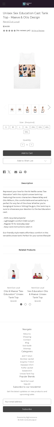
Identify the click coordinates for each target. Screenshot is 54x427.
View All (27, 384)
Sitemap (27, 348)
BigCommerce (31, 417)
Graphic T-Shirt (27, 362)
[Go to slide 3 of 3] (30, 304)
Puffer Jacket (27, 368)
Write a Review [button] (38, 30)
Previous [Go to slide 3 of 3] (3, 278)
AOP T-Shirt (27, 356)
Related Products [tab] (27, 250)
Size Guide (27, 345)
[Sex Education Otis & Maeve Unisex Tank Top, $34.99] (37, 270)
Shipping (27, 337)
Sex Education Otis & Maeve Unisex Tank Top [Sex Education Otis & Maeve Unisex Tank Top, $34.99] (37, 294)
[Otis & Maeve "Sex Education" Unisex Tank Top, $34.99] (13, 270)
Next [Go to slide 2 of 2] (49, 107)
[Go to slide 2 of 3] (25, 304)
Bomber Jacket (27, 359)
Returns (27, 334)
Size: (27, 122)
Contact (27, 340)
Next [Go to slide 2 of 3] (47, 278)
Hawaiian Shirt (27, 365)
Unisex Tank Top (27, 373)
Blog (27, 343)
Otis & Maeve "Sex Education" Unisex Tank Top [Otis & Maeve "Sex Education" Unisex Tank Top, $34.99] (13, 294)
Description (27, 183)
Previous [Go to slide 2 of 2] (5, 107)
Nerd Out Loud (27, 381)
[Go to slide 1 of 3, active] (21, 304)
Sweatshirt (27, 371)
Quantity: (27, 140)
